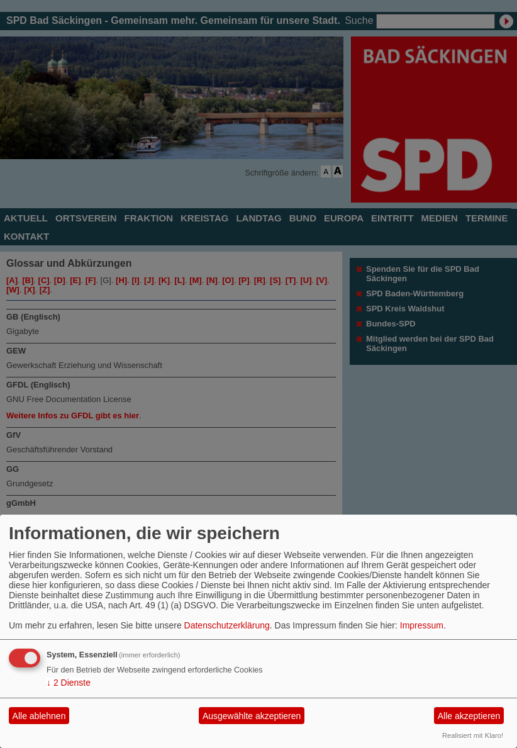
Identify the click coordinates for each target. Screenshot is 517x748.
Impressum (421, 625)
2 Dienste (69, 683)
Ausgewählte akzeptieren (252, 716)
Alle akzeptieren (469, 716)
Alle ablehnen (39, 716)
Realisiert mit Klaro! (472, 735)
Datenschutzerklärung (227, 625)
